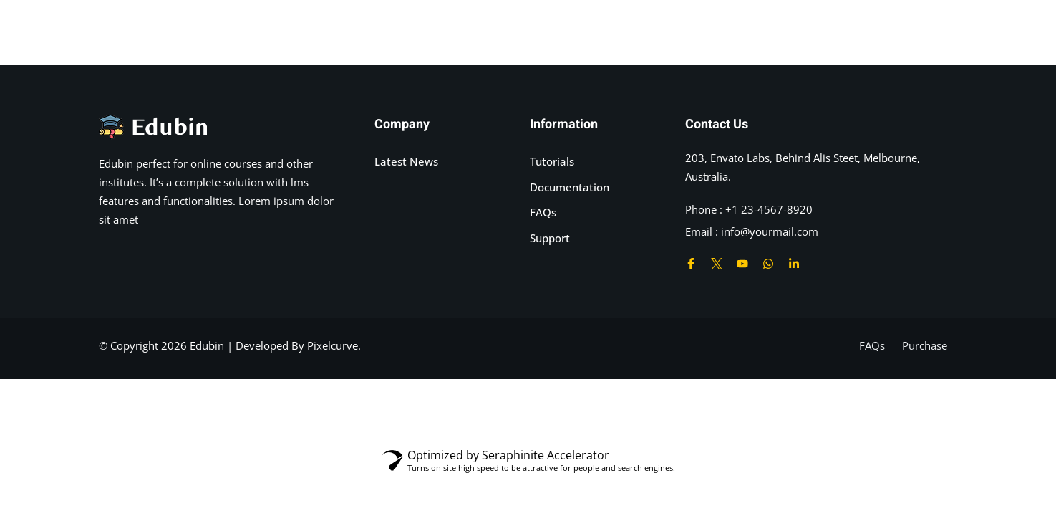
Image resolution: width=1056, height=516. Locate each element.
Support (550, 238)
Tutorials (552, 161)
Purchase (924, 345)
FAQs (543, 212)
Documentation (569, 187)
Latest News (406, 161)
